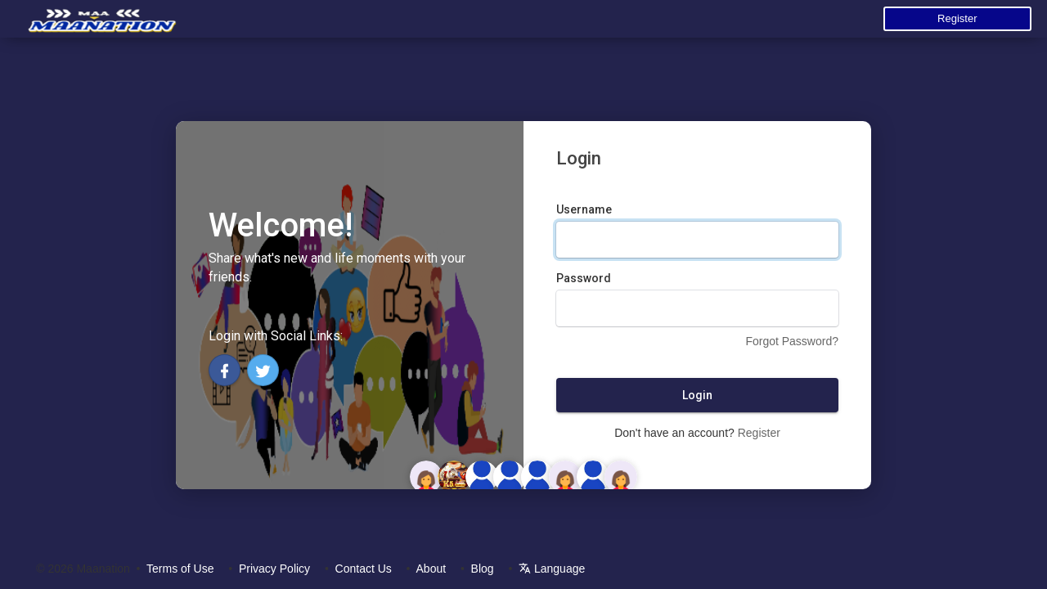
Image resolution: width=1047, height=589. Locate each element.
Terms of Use (179, 568)
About (431, 568)
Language (552, 568)
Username (584, 209)
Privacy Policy (274, 568)
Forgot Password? (791, 341)
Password (583, 278)
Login (697, 395)
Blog (482, 568)
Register (957, 18)
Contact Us (363, 568)
